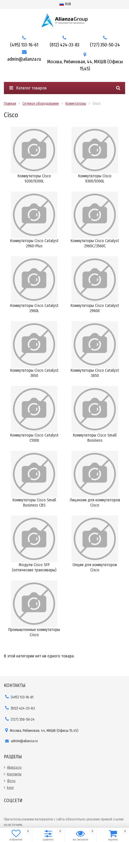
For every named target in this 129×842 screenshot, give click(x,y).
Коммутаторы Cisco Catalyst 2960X (95, 308)
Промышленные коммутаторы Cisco (34, 632)
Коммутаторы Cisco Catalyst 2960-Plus (34, 243)
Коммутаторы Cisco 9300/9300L (94, 178)
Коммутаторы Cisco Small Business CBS (34, 502)
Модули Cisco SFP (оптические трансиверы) (34, 567)
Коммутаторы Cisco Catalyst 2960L (34, 308)
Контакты (14, 774)
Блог (10, 787)
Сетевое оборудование (40, 103)
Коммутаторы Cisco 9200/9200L (34, 178)
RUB (65, 4)
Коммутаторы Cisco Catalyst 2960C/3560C (95, 243)
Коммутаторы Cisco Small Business (95, 438)
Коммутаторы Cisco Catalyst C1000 (34, 438)
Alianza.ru (14, 767)
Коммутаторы (75, 103)
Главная (10, 103)
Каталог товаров (28, 88)
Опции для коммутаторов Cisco (94, 567)
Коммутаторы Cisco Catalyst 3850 (95, 373)
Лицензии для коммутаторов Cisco (95, 502)
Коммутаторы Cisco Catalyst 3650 (34, 373)
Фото (11, 781)
